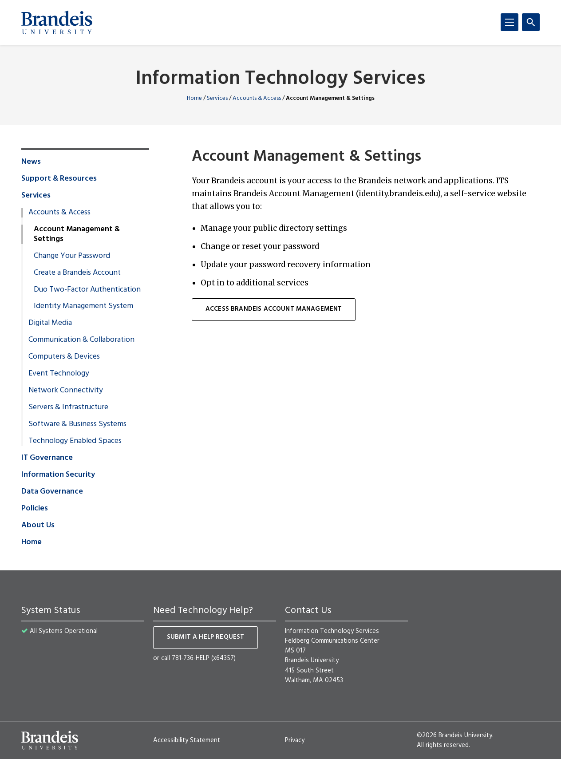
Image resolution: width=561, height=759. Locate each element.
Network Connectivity (65, 390)
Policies (34, 509)
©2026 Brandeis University (454, 735)
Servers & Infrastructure (68, 407)
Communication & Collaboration (81, 340)
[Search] (531, 22)
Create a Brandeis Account (77, 273)
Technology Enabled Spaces (75, 441)
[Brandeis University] (56, 23)
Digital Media (50, 323)
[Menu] (509, 22)
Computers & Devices (64, 357)
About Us (38, 525)
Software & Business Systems (77, 424)
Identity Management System (83, 306)
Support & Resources (59, 179)
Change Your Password (72, 256)
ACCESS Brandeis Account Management (273, 309)
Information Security (58, 475)
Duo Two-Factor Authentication (87, 290)
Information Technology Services (280, 79)
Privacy (294, 740)
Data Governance (52, 492)
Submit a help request (205, 637)
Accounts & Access (257, 98)
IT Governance (47, 458)
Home (194, 98)
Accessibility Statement (186, 740)
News (31, 162)
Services (217, 98)
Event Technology (58, 374)
